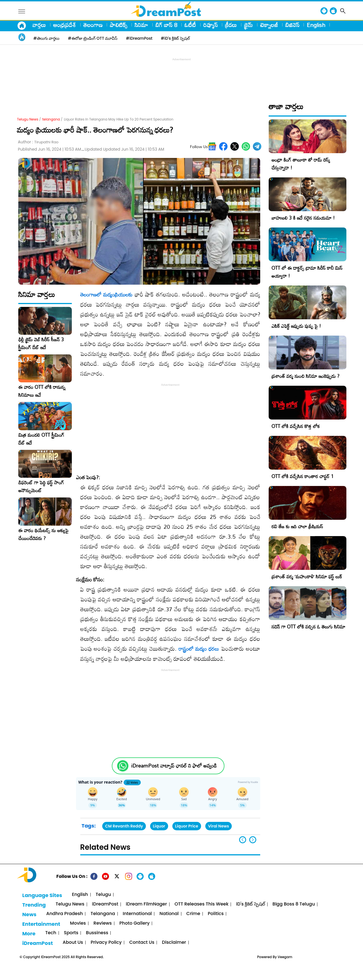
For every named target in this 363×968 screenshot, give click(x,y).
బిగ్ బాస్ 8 (166, 24)
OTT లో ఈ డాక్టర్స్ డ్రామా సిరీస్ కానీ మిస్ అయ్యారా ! (306, 271)
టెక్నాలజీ (269, 24)
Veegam (285, 956)
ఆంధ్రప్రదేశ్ (64, 24)
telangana (51, 119)
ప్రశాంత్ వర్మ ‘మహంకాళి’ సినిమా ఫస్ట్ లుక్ (306, 576)
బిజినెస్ (292, 24)
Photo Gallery (134, 923)
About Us (73, 942)
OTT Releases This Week (202, 904)
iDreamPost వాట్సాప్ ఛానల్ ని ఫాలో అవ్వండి (174, 765)
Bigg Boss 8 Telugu (294, 904)
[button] (252, 839)
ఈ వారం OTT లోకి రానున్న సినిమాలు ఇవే (41, 391)
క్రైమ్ (248, 24)
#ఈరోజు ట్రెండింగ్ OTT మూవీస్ (92, 38)
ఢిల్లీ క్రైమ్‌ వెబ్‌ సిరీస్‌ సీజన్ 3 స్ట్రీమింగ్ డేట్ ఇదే (41, 343)
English (316, 24)
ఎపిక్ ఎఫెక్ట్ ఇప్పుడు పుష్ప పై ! (296, 326)
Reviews (102, 923)
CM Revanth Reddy (124, 826)
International (137, 914)
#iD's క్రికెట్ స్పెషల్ (175, 38)
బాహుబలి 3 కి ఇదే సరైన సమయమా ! (303, 217)
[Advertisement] (181, 75)
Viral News (218, 826)
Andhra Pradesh (64, 914)
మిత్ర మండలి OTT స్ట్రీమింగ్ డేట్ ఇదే (41, 439)
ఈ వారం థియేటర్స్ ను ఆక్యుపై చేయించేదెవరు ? (43, 534)
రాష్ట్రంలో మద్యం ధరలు (199, 649)
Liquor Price (186, 826)
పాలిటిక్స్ (118, 24)
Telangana (102, 914)
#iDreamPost (139, 38)
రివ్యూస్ (210, 24)
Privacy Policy (106, 942)
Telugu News (28, 119)
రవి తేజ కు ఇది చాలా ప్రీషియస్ (297, 526)
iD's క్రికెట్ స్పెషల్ (250, 904)
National (169, 914)
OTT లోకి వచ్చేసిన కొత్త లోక (295, 426)
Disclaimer (174, 942)
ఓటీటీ (190, 24)
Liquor (159, 826)
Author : (38, 142)
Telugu (103, 894)
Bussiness (97, 933)
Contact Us (141, 942)
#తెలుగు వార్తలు (47, 38)
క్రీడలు (231, 24)
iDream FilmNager (146, 904)
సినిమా (141, 24)
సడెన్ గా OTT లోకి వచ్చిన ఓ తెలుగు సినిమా (308, 626)
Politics (216, 914)
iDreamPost (105, 904)
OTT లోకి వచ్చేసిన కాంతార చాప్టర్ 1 (302, 476)
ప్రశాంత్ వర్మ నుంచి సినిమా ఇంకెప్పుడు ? (305, 376)
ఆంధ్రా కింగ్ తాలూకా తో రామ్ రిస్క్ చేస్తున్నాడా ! (300, 163)
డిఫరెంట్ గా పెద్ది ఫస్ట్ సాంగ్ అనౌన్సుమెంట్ (41, 486)
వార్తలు (39, 24)
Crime (193, 914)
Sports (71, 933)
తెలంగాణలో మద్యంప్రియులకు (106, 294)
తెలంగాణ (93, 24)
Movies (78, 923)
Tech (50, 933)
